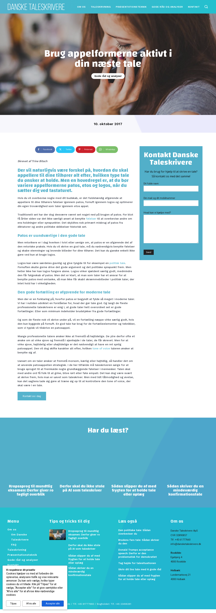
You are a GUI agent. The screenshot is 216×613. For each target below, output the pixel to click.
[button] (206, 6)
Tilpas (13, 603)
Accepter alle (53, 603)
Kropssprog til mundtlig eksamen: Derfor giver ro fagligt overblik (30, 494)
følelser (91, 218)
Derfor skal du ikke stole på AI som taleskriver (82, 492)
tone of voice (101, 348)
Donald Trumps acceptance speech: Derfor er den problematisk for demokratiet (137, 557)
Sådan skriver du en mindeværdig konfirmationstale (185, 494)
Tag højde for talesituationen (137, 566)
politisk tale (117, 263)
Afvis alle (31, 603)
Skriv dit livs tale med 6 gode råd (139, 573)
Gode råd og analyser (108, 76)
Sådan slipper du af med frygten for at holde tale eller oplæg (133, 494)
